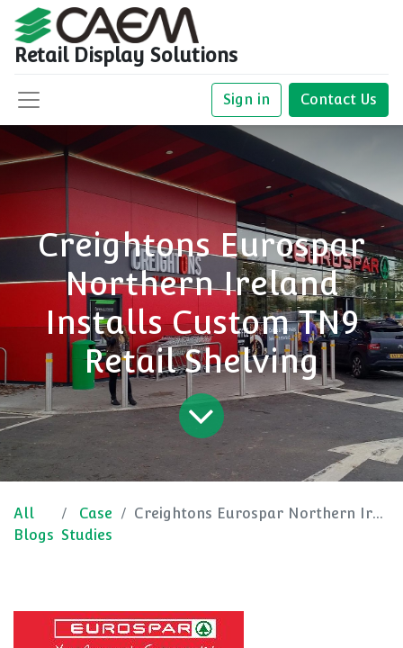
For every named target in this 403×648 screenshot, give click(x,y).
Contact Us (338, 99)
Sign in (246, 99)
